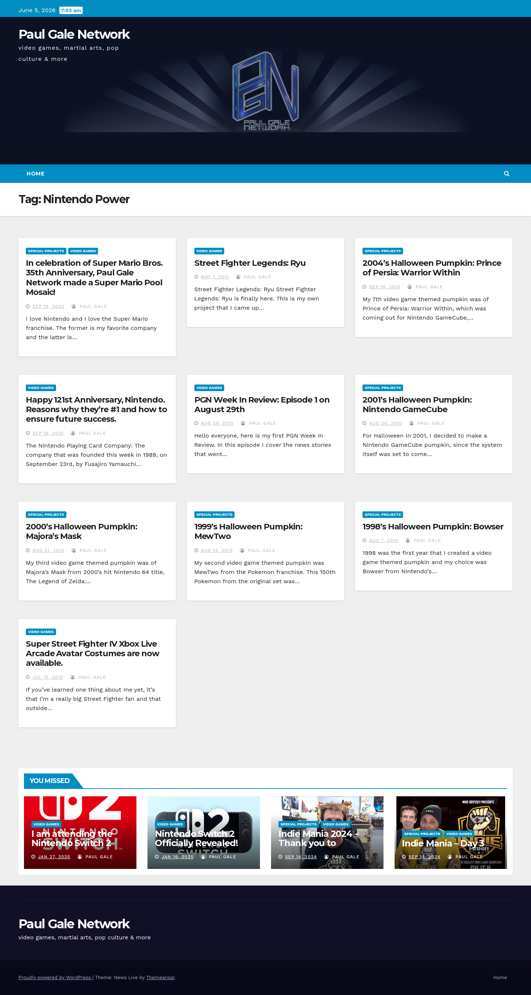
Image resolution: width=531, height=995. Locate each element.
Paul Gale (89, 306)
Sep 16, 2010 (48, 433)
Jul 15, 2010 (47, 677)
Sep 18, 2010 (384, 286)
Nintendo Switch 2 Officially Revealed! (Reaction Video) (196, 842)
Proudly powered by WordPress (55, 977)
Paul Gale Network (73, 34)
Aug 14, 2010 (217, 550)
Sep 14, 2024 (301, 856)
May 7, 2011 (215, 276)
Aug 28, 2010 (385, 423)
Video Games (83, 251)
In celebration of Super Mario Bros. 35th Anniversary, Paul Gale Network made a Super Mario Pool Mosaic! (94, 277)
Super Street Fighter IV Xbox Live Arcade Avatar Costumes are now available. (92, 653)
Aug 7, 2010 (383, 540)
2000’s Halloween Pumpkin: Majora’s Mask (81, 531)
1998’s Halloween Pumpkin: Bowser (432, 527)
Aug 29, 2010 (217, 423)
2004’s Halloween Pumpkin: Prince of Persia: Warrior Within (431, 268)
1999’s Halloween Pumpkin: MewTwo (248, 531)
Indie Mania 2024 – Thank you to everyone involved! (319, 842)
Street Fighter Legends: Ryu (250, 263)
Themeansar (160, 977)
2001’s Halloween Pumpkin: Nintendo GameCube (417, 404)
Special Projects (46, 251)
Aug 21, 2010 (48, 550)
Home (35, 173)
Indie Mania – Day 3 (443, 843)
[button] (507, 173)
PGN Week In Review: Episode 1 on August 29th (262, 404)
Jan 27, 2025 (54, 856)
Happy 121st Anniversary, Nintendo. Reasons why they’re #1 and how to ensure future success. (96, 409)
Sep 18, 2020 (48, 306)
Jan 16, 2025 (178, 856)
